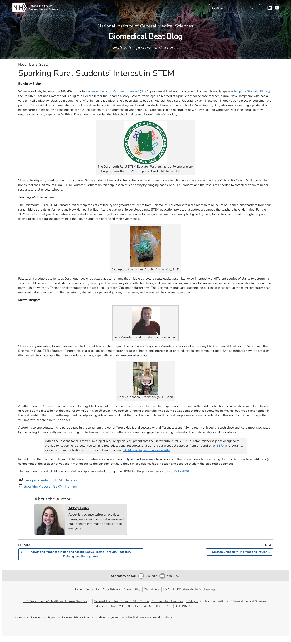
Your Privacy (111, 589)
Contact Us (92, 589)
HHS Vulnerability (194, 589)
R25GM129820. (178, 471)
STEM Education (65, 480)
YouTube (173, 576)
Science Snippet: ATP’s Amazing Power (242, 552)
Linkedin (151, 576)
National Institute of (40, 5)
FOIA (166, 589)
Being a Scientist (37, 480)
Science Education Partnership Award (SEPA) (118, 91)
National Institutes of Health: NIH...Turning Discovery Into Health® (138, 601)
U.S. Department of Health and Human (56, 601)
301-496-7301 (185, 606)
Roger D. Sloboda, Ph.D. (252, 91)
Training (71, 486)
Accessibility (132, 589)
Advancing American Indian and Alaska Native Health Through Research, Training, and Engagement (75, 554)
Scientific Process (37, 486)
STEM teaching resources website (146, 450)
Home (78, 589)
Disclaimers (151, 589)
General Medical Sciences (44, 9)
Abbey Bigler (32, 84)
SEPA (222, 446)
